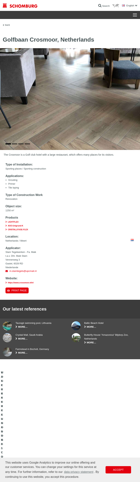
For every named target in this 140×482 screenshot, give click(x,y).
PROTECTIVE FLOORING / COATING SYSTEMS (27, 438)
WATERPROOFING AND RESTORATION (23, 427)
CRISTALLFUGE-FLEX (18, 237)
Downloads (78, 432)
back (7, 25)
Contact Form (79, 438)
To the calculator (81, 427)
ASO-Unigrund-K (15, 233)
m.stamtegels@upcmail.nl (23, 278)
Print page (19, 298)
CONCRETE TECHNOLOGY (17, 443)
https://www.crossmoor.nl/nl (21, 290)
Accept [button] (118, 469)
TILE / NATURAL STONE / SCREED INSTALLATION (28, 432)
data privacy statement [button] (78, 471)
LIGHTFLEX (13, 230)
